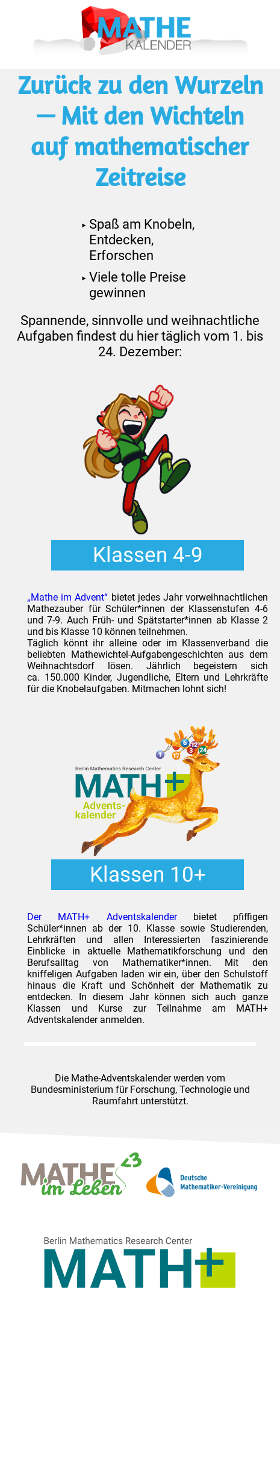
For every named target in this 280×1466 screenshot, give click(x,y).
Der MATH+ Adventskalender (102, 917)
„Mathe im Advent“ (67, 597)
